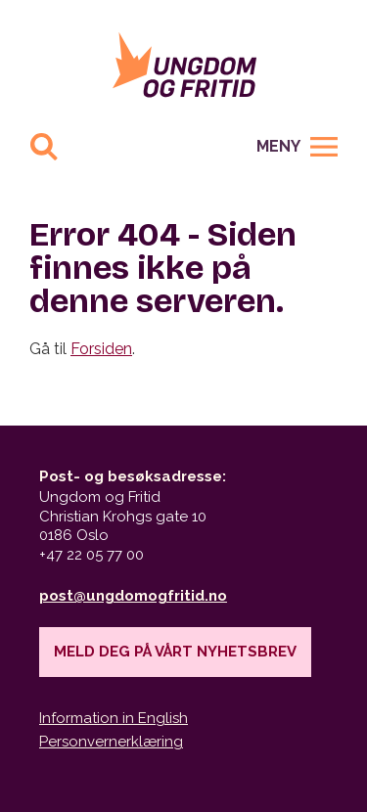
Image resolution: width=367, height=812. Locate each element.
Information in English (113, 718)
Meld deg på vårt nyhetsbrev (175, 651)
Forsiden (101, 348)
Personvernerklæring (111, 741)
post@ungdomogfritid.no (133, 596)
